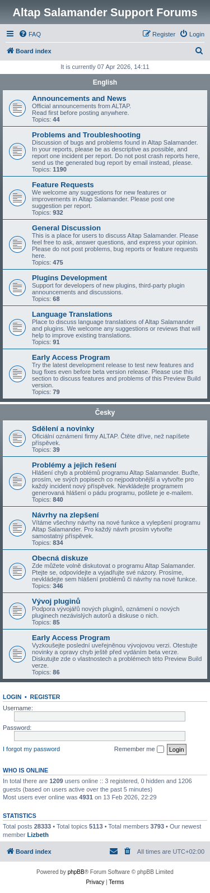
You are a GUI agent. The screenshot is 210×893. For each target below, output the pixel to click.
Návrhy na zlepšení (65, 515)
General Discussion (66, 228)
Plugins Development (69, 278)
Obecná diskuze (60, 558)
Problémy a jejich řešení (74, 465)
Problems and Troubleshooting (86, 135)
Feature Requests (63, 185)
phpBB (76, 872)
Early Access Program (71, 357)
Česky (105, 413)
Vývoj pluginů (56, 601)
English (105, 82)
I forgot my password (31, 749)
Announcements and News (79, 98)
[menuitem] (29, 34)
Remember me (139, 749)
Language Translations (72, 314)
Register (45, 696)
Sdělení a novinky (63, 428)
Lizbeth (38, 834)
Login (12, 696)
